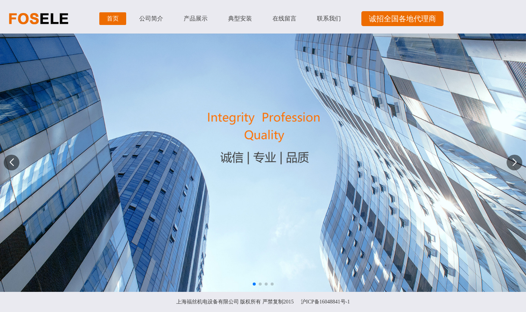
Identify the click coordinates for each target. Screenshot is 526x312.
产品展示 (196, 18)
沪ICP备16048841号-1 (325, 302)
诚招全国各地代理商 (402, 19)
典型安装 (240, 18)
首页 (113, 18)
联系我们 (329, 18)
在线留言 (284, 18)
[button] (514, 162)
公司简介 (151, 18)
